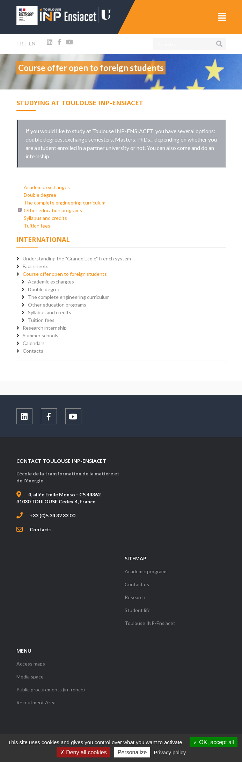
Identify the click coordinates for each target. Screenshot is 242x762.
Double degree (40, 195)
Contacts (41, 529)
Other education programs (53, 210)
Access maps (30, 664)
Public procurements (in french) (50, 689)
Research (135, 597)
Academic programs (146, 571)
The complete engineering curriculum (64, 203)
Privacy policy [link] (170, 752)
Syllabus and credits (45, 218)
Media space (30, 677)
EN (32, 43)
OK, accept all (213, 742)
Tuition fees (37, 226)
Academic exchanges (47, 187)
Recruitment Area (36, 702)
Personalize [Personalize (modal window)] (132, 752)
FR (20, 43)
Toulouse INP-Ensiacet (150, 623)
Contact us (137, 584)
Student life (138, 610)
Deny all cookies (83, 752)
